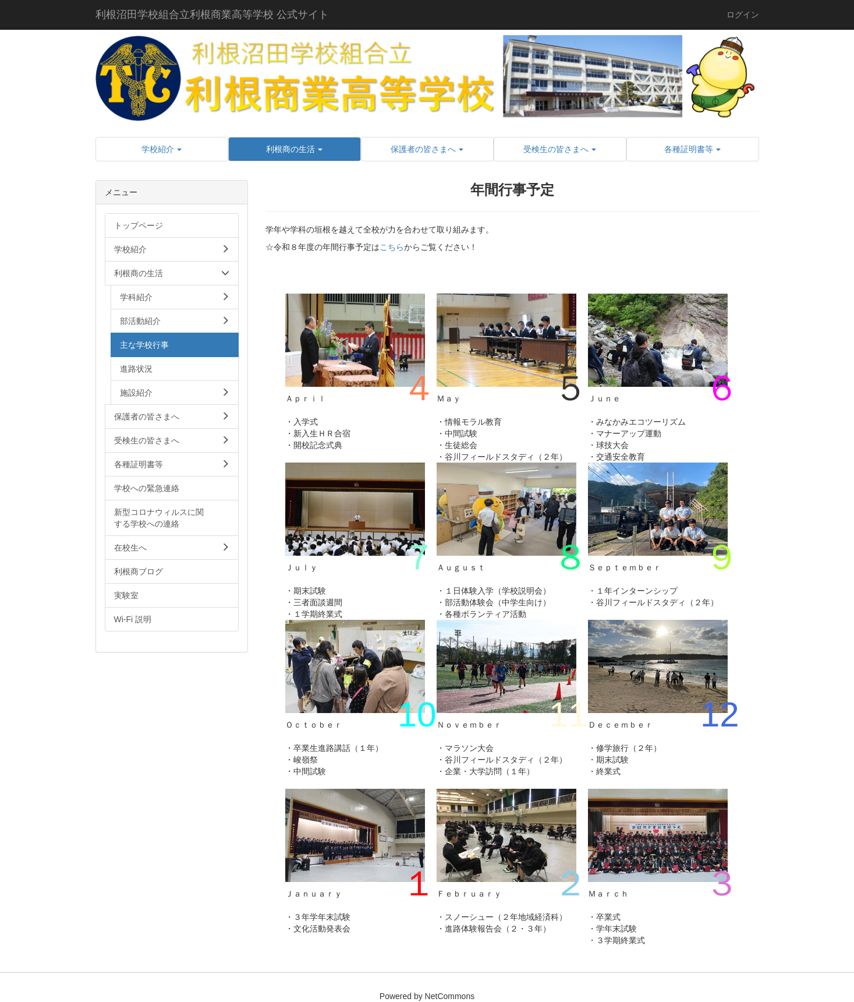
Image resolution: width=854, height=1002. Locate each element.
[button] (162, 149)
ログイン (743, 14)
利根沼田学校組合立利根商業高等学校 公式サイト (212, 14)
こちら (392, 247)
